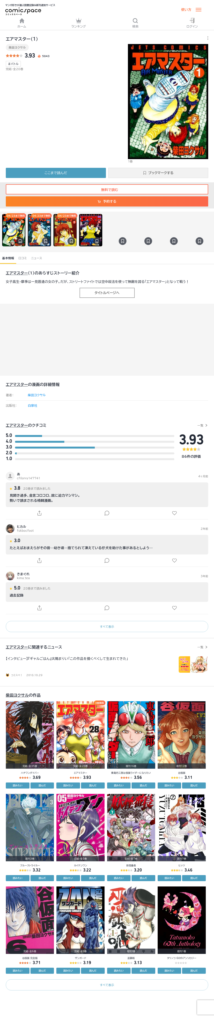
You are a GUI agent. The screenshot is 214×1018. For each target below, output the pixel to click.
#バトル (13, 63)
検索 (135, 23)
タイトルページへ (107, 293)
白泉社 (32, 405)
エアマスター (17, 273)
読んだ (42, 785)
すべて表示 (107, 626)
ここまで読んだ (55, 173)
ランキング (78, 23)
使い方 (186, 9)
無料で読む (107, 190)
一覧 (200, 425)
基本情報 (8, 258)
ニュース (36, 258)
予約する (107, 201)
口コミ (22, 258)
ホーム (21, 23)
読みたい (17, 785)
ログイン (192, 23)
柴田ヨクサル (17, 47)
